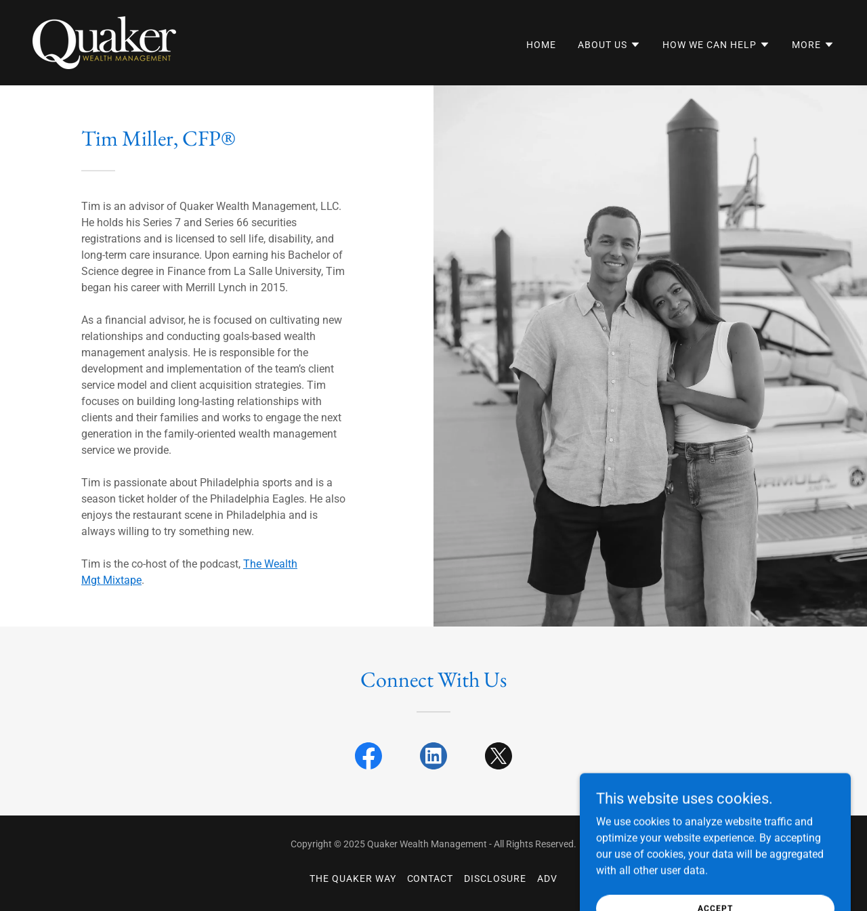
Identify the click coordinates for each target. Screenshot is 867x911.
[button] (609, 45)
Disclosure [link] (495, 878)
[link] (104, 41)
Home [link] (541, 44)
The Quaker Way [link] (353, 878)
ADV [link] (547, 878)
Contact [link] (430, 878)
